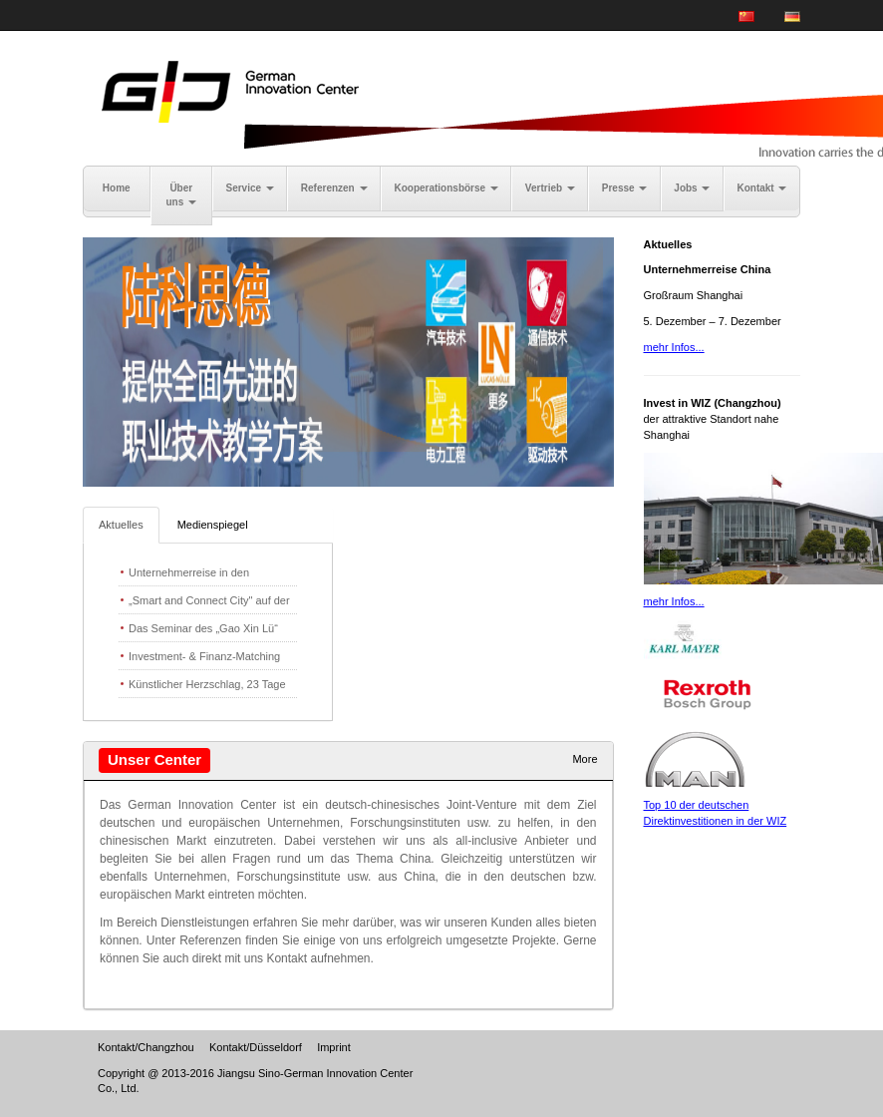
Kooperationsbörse (445, 188)
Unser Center (154, 759)
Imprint (334, 1047)
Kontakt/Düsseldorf (255, 1047)
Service (250, 188)
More (584, 759)
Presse (625, 188)
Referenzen (334, 188)
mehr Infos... (674, 347)
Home (117, 188)
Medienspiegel (212, 525)
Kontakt (761, 188)
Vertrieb (550, 188)
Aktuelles (121, 525)
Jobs (692, 188)
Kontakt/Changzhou (146, 1047)
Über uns (180, 195)
